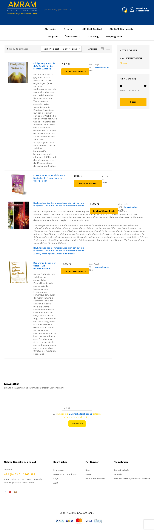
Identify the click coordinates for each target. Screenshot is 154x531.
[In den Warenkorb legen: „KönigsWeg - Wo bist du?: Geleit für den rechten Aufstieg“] (75, 71)
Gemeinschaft (121, 470)
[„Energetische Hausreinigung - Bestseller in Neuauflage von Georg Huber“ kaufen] (88, 183)
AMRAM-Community (121, 29)
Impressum (59, 470)
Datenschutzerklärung (80, 414)
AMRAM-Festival (92, 29)
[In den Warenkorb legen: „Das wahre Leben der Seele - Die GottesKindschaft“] (75, 271)
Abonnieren (77, 423)
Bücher (123, 63)
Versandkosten (102, 67)
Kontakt (118, 474)
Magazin (53, 36)
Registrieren (142, 10)
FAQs (55, 478)
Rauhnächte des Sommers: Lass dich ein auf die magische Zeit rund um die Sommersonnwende (58, 204)
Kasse (88, 474)
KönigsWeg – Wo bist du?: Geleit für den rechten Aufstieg (44, 66)
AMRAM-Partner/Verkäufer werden (132, 478)
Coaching (93, 36)
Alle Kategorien (132, 58)
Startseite (50, 29)
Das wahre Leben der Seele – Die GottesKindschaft (44, 265)
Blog (87, 470)
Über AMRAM (73, 36)
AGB (55, 483)
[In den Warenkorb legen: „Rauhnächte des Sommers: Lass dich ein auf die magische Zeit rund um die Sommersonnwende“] (104, 211)
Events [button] (68, 29)
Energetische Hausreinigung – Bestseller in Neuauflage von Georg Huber (49, 178)
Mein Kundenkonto (95, 478)
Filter (133, 102)
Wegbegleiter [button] (114, 36)
